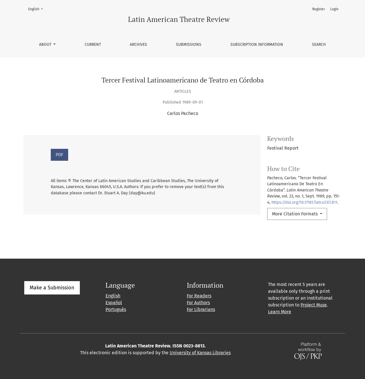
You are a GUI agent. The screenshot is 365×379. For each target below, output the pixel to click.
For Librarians (201, 309)
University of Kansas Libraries (200, 352)
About (45, 44)
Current (93, 44)
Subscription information (256, 44)
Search (319, 44)
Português (116, 309)
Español (114, 302)
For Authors (198, 302)
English (37, 8)
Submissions (188, 44)
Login (334, 9)
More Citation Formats (295, 214)
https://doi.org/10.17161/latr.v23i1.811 (304, 202)
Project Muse (314, 305)
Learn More (279, 311)
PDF (59, 154)
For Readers (199, 295)
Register (318, 9)
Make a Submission (52, 288)
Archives (138, 44)
